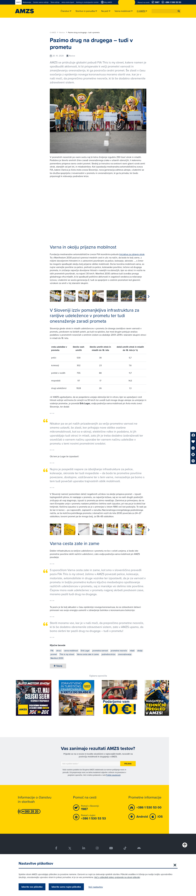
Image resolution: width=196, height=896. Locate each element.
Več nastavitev (95, 886)
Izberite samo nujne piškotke (66, 886)
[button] (179, 11)
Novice (63, 32)
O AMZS (54, 32)
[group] (55, 296)
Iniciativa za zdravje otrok (131, 254)
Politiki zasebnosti (113, 775)
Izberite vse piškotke (32, 886)
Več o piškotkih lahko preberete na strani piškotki (117, 877)
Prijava (128, 763)
